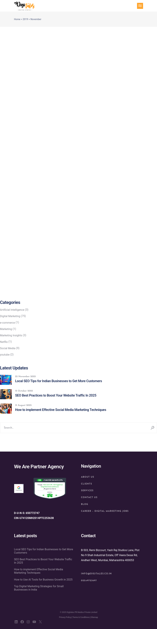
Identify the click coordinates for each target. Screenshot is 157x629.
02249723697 (89, 580)
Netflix (4, 342)
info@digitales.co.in (96, 574)
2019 (25, 19)
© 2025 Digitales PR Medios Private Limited (78, 612)
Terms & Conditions (81, 617)
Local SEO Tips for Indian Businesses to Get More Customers (43, 551)
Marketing (6, 329)
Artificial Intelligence (12, 309)
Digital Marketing (10, 316)
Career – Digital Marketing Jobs (105, 511)
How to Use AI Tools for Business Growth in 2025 (43, 579)
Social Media (7, 348)
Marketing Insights (11, 335)
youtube (5, 354)
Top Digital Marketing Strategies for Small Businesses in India (39, 588)
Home (17, 19)
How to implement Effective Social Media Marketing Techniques (38, 571)
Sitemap (94, 617)
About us (87, 477)
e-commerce (7, 322)
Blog (84, 504)
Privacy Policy (65, 617)
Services (87, 491)
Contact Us (89, 497)
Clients (86, 484)
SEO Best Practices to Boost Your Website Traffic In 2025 (43, 561)
